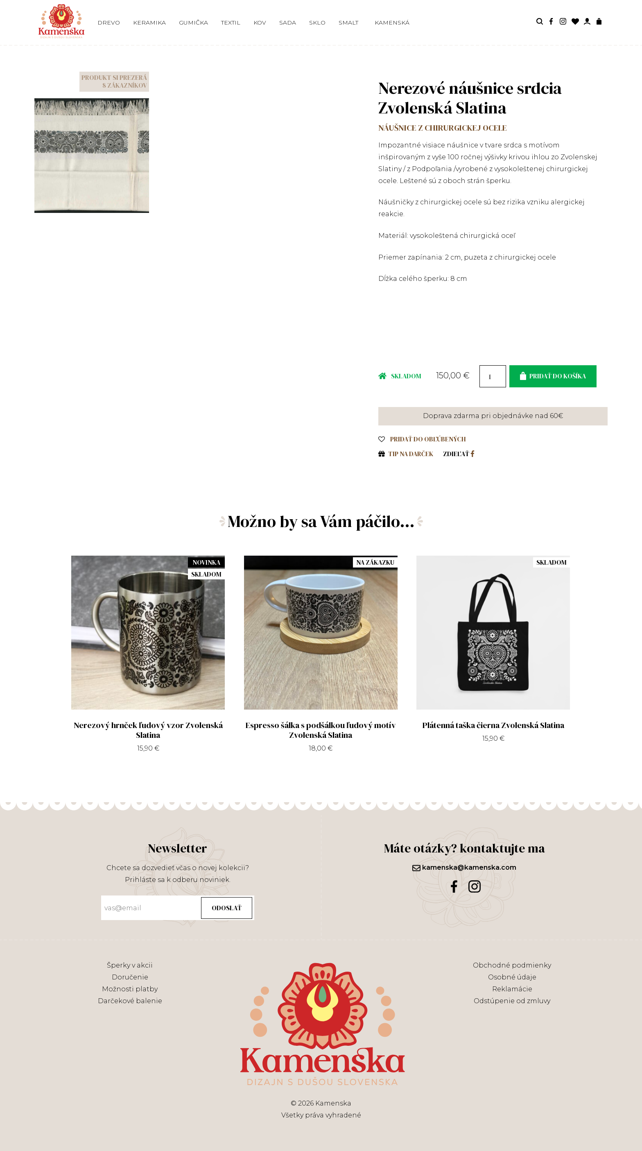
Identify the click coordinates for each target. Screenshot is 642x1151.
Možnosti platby (130, 989)
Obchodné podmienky (512, 965)
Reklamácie (512, 989)
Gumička (193, 22)
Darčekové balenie (130, 1001)
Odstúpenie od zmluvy (512, 1001)
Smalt (348, 22)
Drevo (108, 22)
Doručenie (130, 977)
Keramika (149, 22)
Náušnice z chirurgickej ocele (442, 127)
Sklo (317, 22)
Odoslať (227, 907)
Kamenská (392, 22)
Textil (230, 22)
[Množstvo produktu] (492, 376)
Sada (287, 22)
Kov (259, 22)
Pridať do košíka (553, 375)
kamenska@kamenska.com (464, 867)
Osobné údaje (512, 977)
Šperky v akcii (130, 965)
